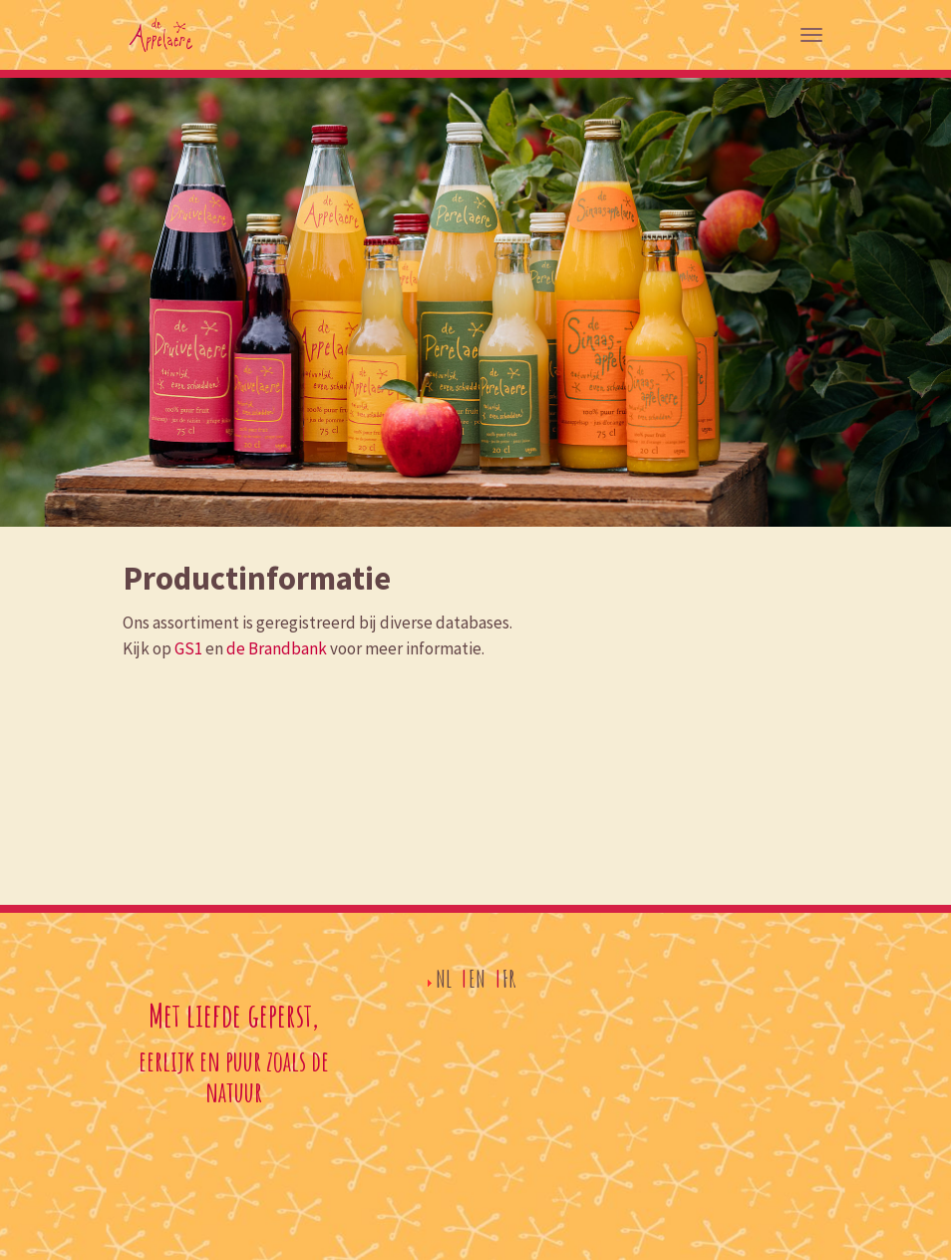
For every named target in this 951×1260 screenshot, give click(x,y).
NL (444, 979)
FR (509, 979)
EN (477, 979)
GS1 (188, 648)
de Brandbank (276, 648)
